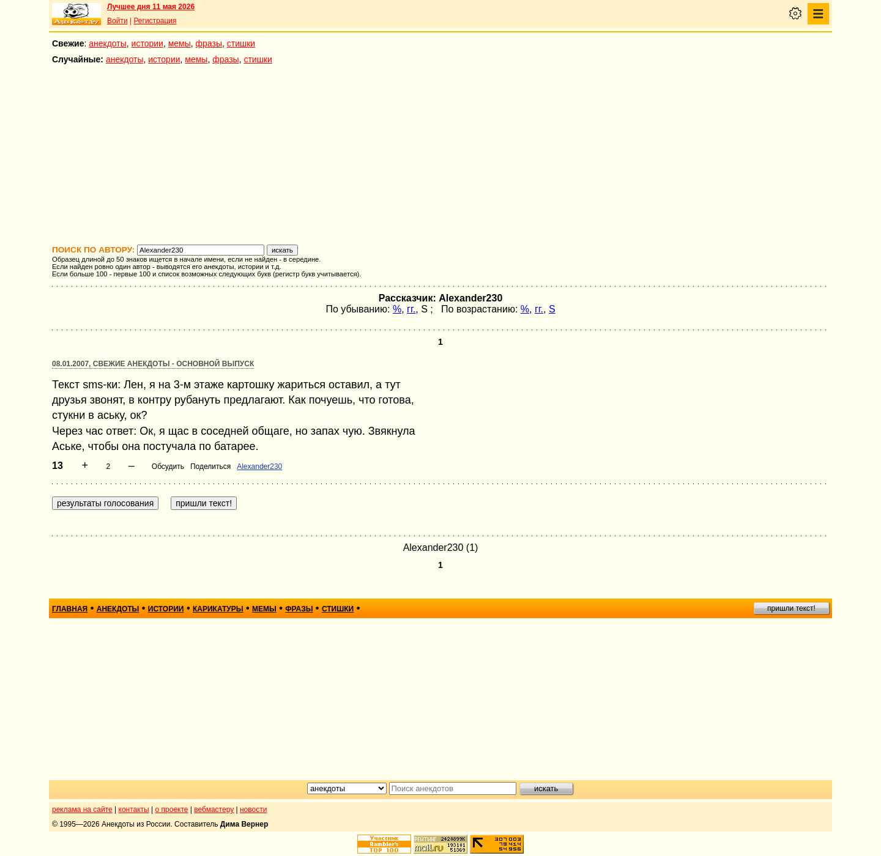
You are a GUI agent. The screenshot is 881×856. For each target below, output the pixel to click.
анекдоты (108, 43)
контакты (134, 809)
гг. (411, 309)
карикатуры (218, 609)
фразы (209, 43)
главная (69, 609)
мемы (179, 43)
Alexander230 (259, 466)
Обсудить (168, 466)
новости (253, 809)
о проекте (171, 809)
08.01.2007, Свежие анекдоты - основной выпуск (153, 364)
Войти (117, 21)
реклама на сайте (82, 809)
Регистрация (154, 21)
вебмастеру (214, 809)
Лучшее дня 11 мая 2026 (151, 6)
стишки (241, 43)
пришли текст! (791, 608)
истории (147, 43)
